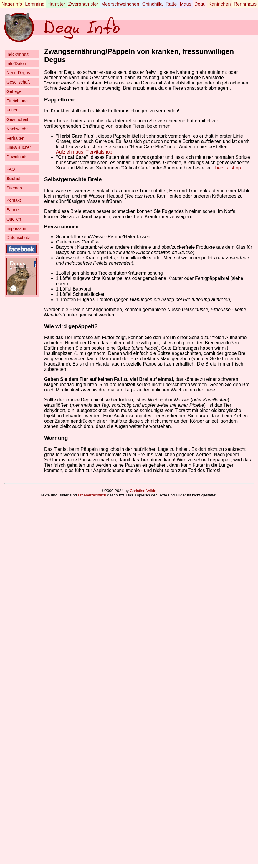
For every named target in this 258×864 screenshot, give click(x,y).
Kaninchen (220, 3)
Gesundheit (17, 119)
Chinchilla (152, 3)
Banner (13, 209)
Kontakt (13, 200)
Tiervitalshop (99, 151)
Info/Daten (16, 63)
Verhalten (15, 138)
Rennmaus (245, 3)
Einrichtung (17, 101)
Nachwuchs (17, 128)
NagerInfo (11, 3)
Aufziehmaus (69, 151)
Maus (185, 3)
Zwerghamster (83, 3)
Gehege (14, 91)
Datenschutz (18, 237)
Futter (12, 110)
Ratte (171, 3)
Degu (200, 3)
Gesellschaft (18, 82)
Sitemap (14, 188)
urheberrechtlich (92, 495)
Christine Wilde (143, 490)
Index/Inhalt (17, 54)
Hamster (56, 3)
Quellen (13, 219)
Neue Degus (18, 72)
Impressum (16, 228)
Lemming (34, 3)
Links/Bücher (18, 147)
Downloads (16, 156)
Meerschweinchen (120, 3)
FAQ (10, 169)
